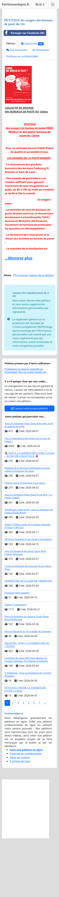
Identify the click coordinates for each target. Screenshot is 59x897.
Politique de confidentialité (22, 115)
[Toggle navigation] (52, 4)
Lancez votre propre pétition (29, 467)
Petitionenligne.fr (16, 4)
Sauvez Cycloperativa (16, 663)
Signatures (32, 102)
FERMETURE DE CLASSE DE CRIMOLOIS (28, 639)
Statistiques (41, 108)
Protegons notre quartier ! (17, 651)
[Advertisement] (29, 43)
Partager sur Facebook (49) (24, 92)
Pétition (10, 102)
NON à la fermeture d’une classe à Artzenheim (28, 598)
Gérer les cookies (20, 816)
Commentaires (16, 108)
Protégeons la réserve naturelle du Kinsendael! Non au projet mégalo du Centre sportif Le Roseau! (25, 431)
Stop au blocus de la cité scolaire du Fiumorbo (28, 690)
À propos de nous (20, 820)
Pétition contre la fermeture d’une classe (25, 541)
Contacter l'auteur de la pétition (33, 334)
